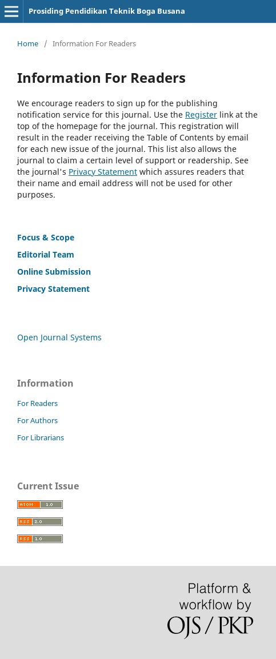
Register (201, 114)
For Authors (37, 420)
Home (27, 43)
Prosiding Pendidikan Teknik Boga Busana (107, 11)
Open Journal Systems (59, 337)
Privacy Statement (103, 171)
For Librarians (40, 437)
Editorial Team (45, 254)
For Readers (37, 403)
